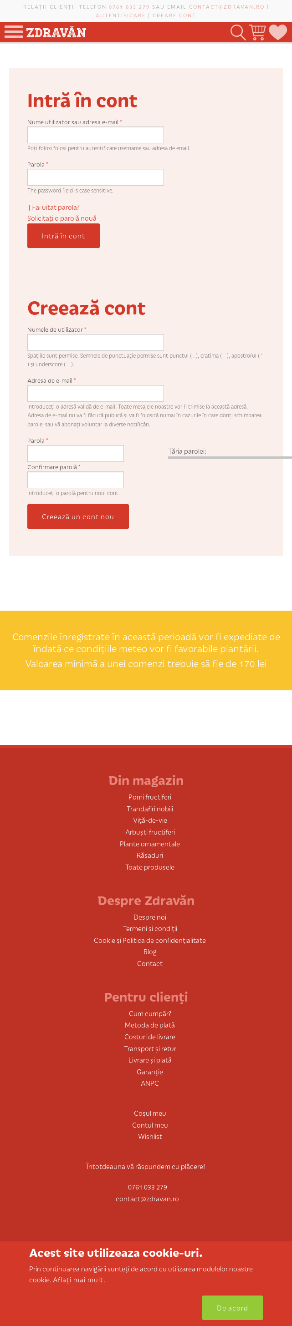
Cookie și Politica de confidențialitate (150, 940)
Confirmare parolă (54, 466)
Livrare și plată (150, 1059)
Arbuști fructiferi (150, 831)
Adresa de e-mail (51, 380)
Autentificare (121, 15)
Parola (37, 164)
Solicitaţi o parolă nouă (62, 218)
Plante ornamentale (150, 843)
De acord (232, 1307)
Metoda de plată (150, 1024)
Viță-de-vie (150, 820)
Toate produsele (149, 866)
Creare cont (174, 15)
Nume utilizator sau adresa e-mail (74, 121)
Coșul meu (150, 1113)
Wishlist (150, 1136)
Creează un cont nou (78, 516)
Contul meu (150, 1124)
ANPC (150, 1083)
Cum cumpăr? (150, 1013)
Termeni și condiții (150, 928)
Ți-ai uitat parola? (53, 207)
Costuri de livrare (149, 1036)
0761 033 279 (129, 6)
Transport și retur (150, 1048)
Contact (150, 963)
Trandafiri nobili (150, 808)
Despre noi (149, 916)
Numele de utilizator (57, 329)
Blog (150, 951)
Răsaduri (150, 855)
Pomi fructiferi (149, 796)
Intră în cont (63, 235)
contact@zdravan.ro (227, 6)
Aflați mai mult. (79, 1279)
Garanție (150, 1071)
